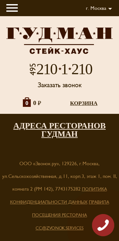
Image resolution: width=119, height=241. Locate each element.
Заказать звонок (60, 85)
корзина (83, 103)
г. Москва (96, 8)
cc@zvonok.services (59, 228)
